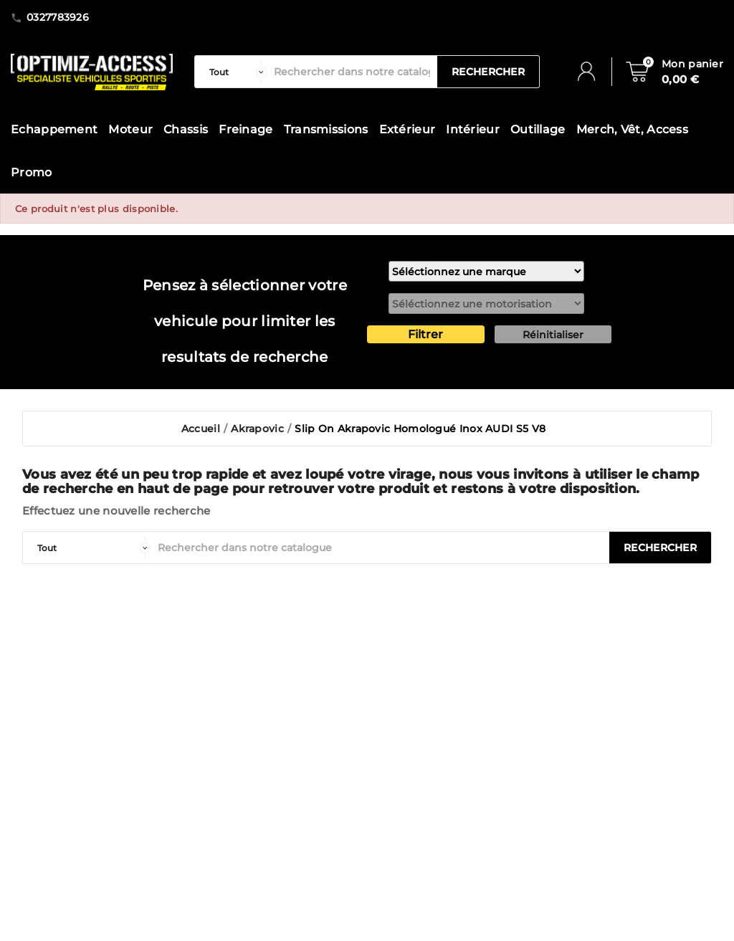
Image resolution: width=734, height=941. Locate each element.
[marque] (486, 271)
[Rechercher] (352, 71)
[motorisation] (486, 303)
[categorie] (234, 71)
